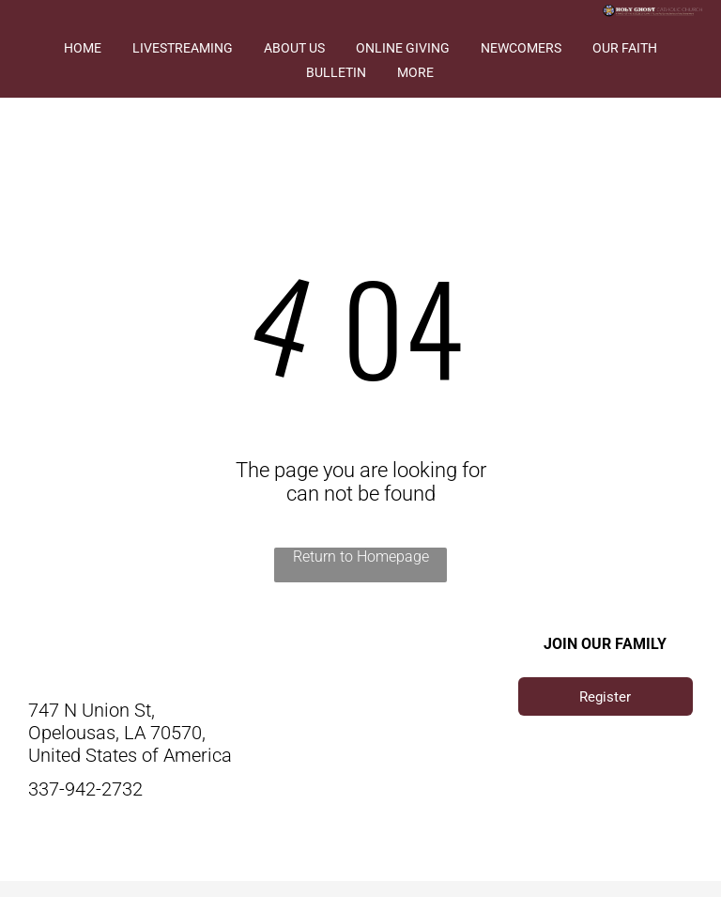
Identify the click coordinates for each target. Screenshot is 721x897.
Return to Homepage (361, 556)
